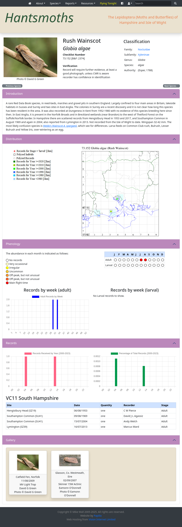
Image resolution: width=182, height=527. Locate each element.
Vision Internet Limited (102, 519)
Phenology (13, 244)
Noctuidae (144, 49)
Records (11, 343)
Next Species (171, 86)
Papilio (98, 515)
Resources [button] (87, 3)
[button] (130, 3)
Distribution (14, 139)
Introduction (14, 94)
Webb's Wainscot (60, 125)
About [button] (39, 3)
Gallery (10, 440)
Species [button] (54, 3)
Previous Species (12, 86)
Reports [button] (69, 3)
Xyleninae (143, 54)
